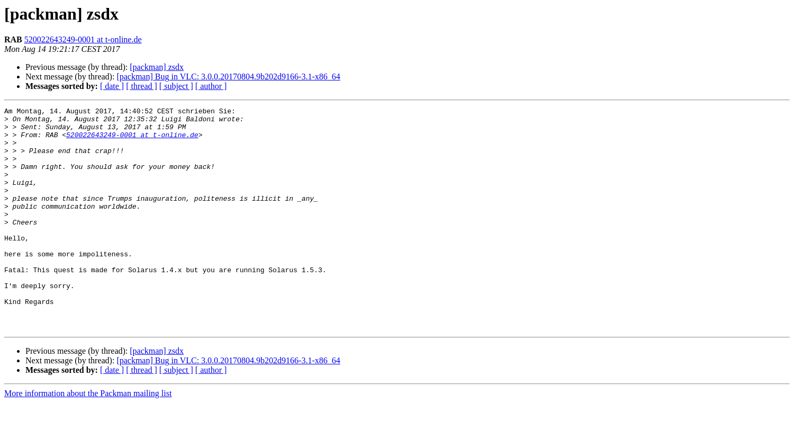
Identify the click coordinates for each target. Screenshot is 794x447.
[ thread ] (141, 86)
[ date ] (112, 86)
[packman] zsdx (157, 66)
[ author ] (211, 86)
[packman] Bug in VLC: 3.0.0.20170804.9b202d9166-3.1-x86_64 (228, 76)
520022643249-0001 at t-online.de (83, 39)
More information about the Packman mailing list (88, 437)
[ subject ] (176, 86)
